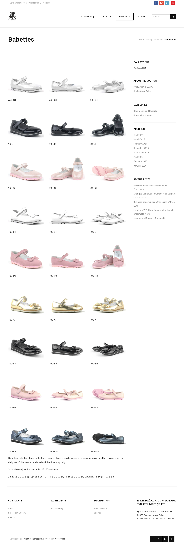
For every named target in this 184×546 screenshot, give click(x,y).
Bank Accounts (100, 509)
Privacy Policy (57, 509)
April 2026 (138, 135)
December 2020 (141, 148)
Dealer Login (34, 3)
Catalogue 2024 (140, 68)
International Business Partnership (150, 219)
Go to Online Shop (17, 3)
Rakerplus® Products (156, 40)
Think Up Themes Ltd (32, 539)
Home (142, 40)
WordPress (60, 539)
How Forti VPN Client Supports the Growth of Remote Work (154, 212)
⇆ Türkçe (46, 3)
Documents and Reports (145, 111)
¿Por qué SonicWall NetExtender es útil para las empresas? (154, 196)
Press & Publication (143, 116)
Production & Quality (143, 87)
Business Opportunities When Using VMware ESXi (154, 204)
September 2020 (141, 153)
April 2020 (138, 157)
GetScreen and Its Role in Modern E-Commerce (151, 188)
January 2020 (140, 166)
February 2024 (140, 144)
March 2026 (139, 140)
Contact (11, 517)
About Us (12, 509)
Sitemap (97, 513)
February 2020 (140, 162)
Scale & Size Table (142, 91)
